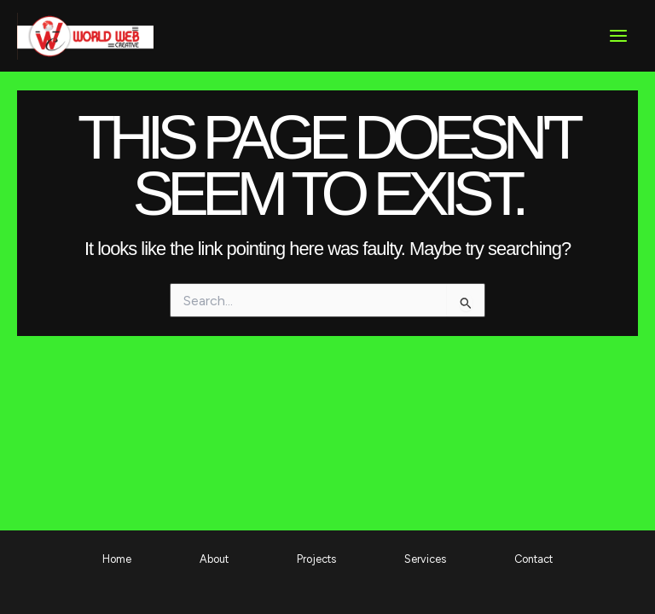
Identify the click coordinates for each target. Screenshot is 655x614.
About (214, 559)
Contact (533, 559)
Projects (316, 559)
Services (425, 559)
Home (116, 559)
